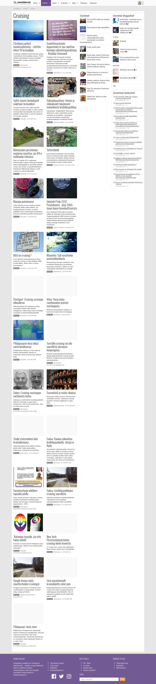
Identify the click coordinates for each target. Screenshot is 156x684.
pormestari (116, 65)
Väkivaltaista (128, 69)
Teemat (54, 3)
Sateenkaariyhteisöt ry (57, 670)
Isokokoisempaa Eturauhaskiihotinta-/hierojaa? (129, 148)
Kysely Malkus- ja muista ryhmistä (125, 153)
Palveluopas (83, 3)
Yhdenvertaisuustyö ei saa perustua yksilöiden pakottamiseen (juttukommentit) (129, 143)
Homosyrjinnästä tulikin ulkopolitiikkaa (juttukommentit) (126, 117)
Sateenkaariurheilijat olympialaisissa (126, 164)
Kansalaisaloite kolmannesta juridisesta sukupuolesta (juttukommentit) (127, 132)
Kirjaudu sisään (87, 667)
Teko (114, 85)
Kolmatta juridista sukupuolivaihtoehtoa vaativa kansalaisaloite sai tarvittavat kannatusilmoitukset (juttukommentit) (129, 110)
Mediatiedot (53, 667)
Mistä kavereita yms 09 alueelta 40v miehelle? (129, 169)
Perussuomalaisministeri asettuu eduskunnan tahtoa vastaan (129, 58)
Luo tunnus (86, 665)
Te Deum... (116, 37)
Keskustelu (64, 3)
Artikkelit (44, 3)
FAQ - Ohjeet (87, 663)
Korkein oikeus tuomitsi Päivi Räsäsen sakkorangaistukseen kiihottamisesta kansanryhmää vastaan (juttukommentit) (127, 124)
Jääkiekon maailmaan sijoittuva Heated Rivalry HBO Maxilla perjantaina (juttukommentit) (128, 159)
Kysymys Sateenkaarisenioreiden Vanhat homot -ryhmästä (129, 183)
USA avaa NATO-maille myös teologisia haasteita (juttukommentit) (126, 97)
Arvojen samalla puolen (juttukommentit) (127, 137)
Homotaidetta (128, 77)
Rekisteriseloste (121, 667)
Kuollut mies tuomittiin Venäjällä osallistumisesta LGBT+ (129, 30)
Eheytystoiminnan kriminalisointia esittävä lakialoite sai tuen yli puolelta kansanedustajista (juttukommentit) (127, 176)
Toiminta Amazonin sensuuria (128, 50)
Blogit (74, 3)
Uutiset (35, 3)
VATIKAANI (123, 41)
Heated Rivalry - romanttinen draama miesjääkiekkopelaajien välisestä (130, 21)
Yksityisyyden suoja (122, 663)
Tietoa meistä (54, 665)
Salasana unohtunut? (89, 670)
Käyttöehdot (119, 665)
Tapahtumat (93, 3)
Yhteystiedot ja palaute (57, 663)
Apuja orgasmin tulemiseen (123, 103)
